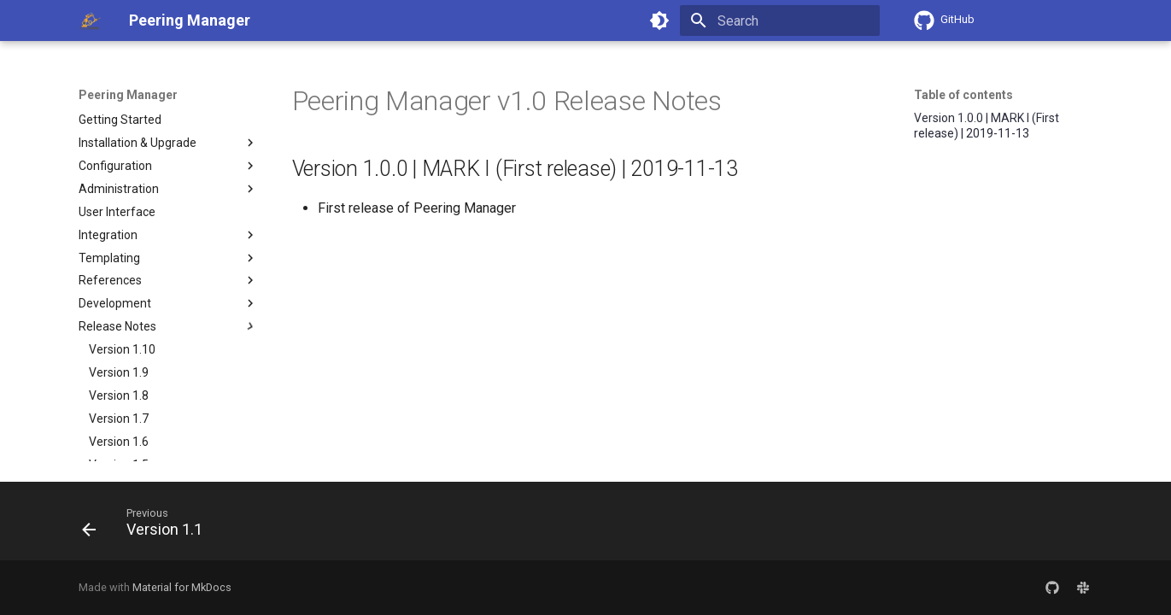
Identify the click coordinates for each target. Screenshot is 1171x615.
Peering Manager (128, 95)
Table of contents (963, 95)
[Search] (780, 20)
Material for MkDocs (181, 587)
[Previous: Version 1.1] (148, 526)
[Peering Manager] (90, 20)
